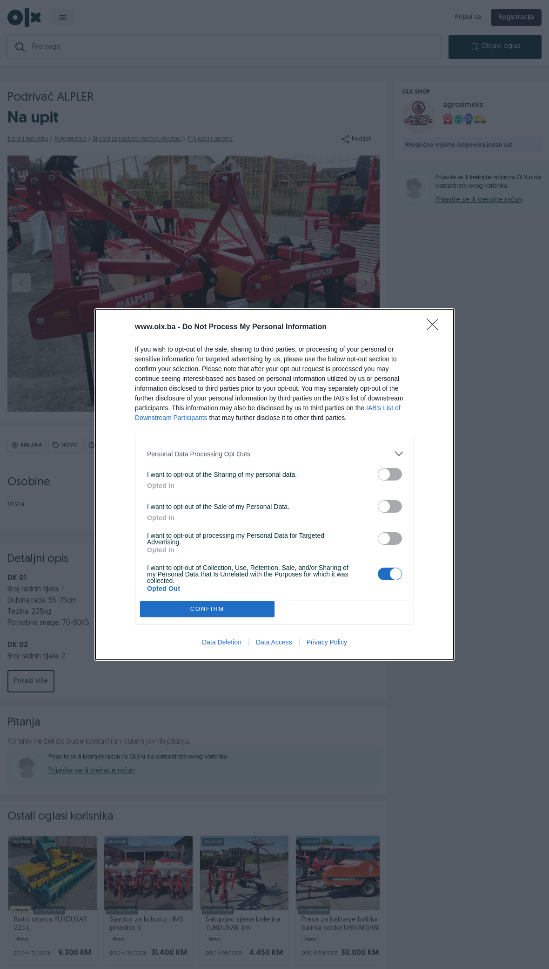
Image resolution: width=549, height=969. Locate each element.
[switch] (390, 474)
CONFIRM (207, 609)
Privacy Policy (327, 642)
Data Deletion (221, 642)
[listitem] (274, 454)
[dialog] (274, 484)
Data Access (274, 642)
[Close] (435, 327)
